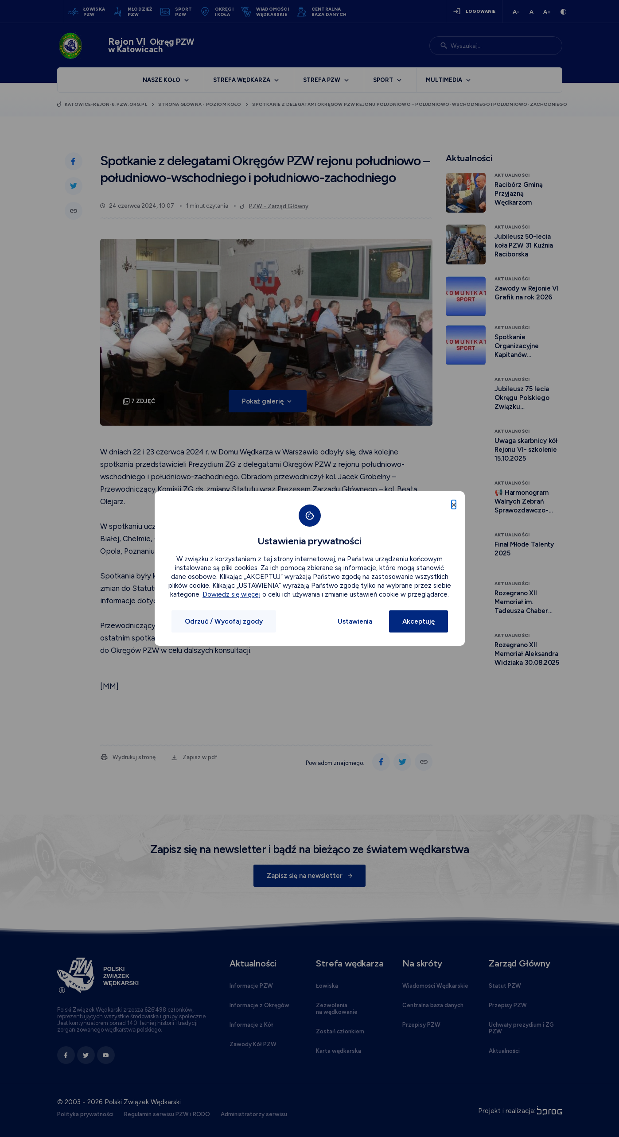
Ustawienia (355, 621)
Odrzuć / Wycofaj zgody (224, 621)
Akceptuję (418, 621)
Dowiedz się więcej (231, 594)
